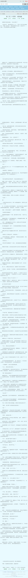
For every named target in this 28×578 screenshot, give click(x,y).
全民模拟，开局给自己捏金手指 (16, 11)
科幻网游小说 (8, 11)
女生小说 (6, 6)
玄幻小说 (16, 6)
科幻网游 (7, 8)
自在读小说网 (3, 1)
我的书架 (22, 8)
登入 (20, 1)
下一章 (19, 18)
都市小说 (11, 6)
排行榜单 (12, 8)
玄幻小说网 (15, 576)
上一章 (9, 18)
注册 (23, 1)
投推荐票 (5, 18)
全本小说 (17, 8)
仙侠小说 (21, 6)
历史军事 (2, 8)
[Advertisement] (8, 44)
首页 (2, 6)
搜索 (25, 4)
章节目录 (14, 18)
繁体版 (26, 1)
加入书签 (22, 18)
